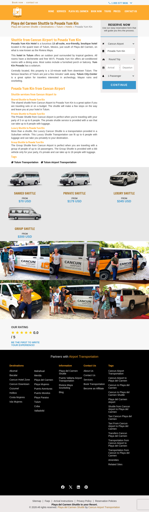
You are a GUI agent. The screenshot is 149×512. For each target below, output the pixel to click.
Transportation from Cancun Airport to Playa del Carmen (118, 443)
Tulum (59, 26)
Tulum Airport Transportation (59, 162)
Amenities (113, 460)
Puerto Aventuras (43, 388)
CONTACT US (131, 12)
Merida (37, 375)
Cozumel (14, 388)
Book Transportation (94, 384)
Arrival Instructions (63, 501)
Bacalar (13, 375)
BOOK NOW (96, 12)
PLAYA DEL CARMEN (78, 12)
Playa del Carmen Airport (117, 400)
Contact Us (89, 375)
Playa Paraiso (41, 397)
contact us (32, 2)
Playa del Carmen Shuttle (24, 26)
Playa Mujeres (41, 384)
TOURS (107, 12)
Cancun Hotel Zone (19, 379)
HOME (52, 12)
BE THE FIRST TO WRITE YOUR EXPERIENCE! (25, 343)
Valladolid (39, 410)
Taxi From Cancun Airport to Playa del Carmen (118, 426)
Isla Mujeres (15, 401)
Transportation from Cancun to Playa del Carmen (119, 453)
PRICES (117, 12)
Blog (61, 392)
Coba (37, 406)
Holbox (13, 393)
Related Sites (115, 464)
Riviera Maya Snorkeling (66, 386)
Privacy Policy (84, 501)
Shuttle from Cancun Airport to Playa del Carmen (119, 409)
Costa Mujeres (17, 397)
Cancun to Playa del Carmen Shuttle (119, 393)
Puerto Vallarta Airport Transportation (70, 379)
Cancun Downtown (19, 384)
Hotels (69, 26)
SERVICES (61, 12)
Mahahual (39, 371)
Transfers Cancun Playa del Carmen (117, 434)
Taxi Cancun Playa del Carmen (120, 417)
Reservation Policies (106, 501)
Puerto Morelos (42, 393)
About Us (88, 371)
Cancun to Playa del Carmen (119, 386)
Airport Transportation (83, 356)
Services (88, 379)
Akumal (13, 371)
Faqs (47, 501)
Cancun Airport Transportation (116, 372)
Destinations (47, 26)
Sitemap (36, 501)
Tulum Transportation (25, 162)
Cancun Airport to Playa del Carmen (117, 379)
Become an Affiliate (94, 388)
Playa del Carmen (43, 379)
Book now (17, 2)
